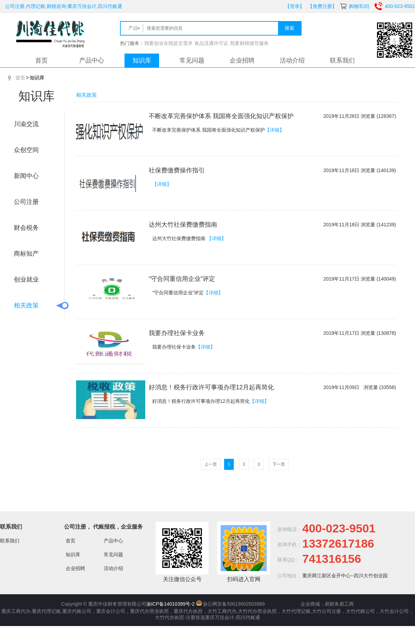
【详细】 (274, 130)
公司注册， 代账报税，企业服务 (103, 527)
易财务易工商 (339, 604)
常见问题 (191, 60)
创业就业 (26, 279)
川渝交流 (26, 124)
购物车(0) (359, 6)
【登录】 (294, 6)
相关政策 (26, 305)
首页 (41, 60)
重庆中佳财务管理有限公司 (117, 604)
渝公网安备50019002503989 (234, 604)
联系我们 (342, 60)
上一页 (210, 464)
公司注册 (26, 201)
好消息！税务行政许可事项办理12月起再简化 (211, 387)
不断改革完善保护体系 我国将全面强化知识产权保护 (221, 116)
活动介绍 (292, 60)
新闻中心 (26, 175)
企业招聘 (242, 60)
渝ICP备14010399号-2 (170, 604)
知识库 (141, 60)
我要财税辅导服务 (249, 43)
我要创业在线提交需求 (168, 43)
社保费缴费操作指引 (177, 170)
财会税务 (26, 227)
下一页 (279, 464)
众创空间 (26, 149)
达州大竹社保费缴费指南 (183, 224)
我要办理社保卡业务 (177, 333)
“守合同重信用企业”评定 (182, 278)
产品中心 (91, 60)
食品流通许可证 (211, 43)
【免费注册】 (322, 6)
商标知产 (26, 253)
